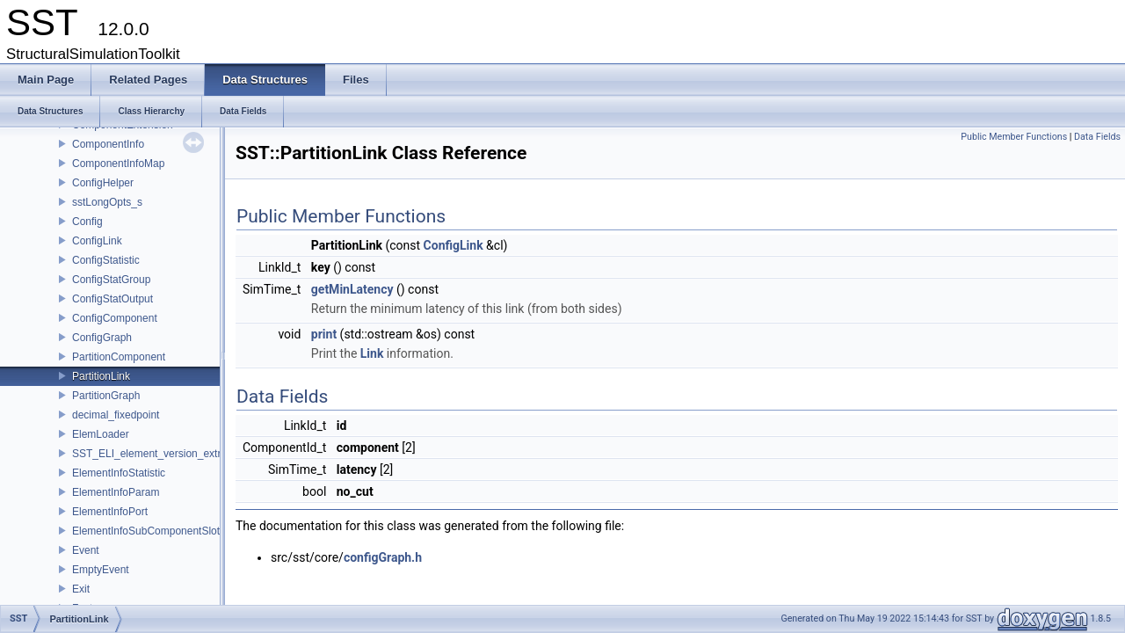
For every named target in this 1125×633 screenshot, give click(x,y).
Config (87, 221)
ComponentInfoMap (118, 163)
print (324, 334)
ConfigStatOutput (112, 299)
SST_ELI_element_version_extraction (160, 453)
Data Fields (1097, 136)
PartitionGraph (106, 395)
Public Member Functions (1014, 136)
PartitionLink (101, 376)
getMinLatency (352, 289)
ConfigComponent (114, 318)
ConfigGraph (102, 337)
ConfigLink (97, 241)
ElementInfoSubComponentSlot (146, 531)
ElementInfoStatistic (118, 473)
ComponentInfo (108, 144)
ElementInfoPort (110, 512)
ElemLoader (100, 434)
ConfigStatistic (106, 260)
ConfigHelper (103, 183)
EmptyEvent (100, 570)
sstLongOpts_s (107, 202)
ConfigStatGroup (111, 279)
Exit (81, 589)
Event (85, 550)
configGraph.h (383, 557)
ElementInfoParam (115, 492)
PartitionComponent (118, 357)
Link (372, 353)
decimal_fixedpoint (115, 415)
